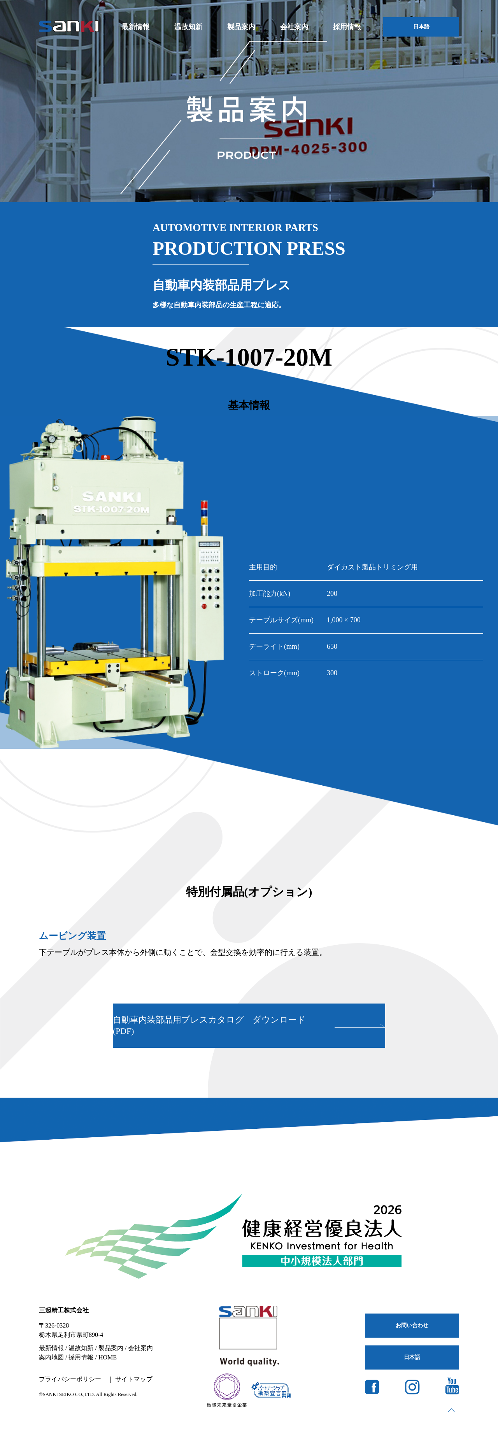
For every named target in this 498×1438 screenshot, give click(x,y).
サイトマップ (134, 1379)
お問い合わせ (412, 1325)
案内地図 (51, 1357)
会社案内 (294, 27)
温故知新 (188, 27)
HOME (107, 1357)
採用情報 (347, 27)
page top (451, 1410)
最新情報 (135, 27)
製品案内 (241, 27)
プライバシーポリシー (70, 1379)
